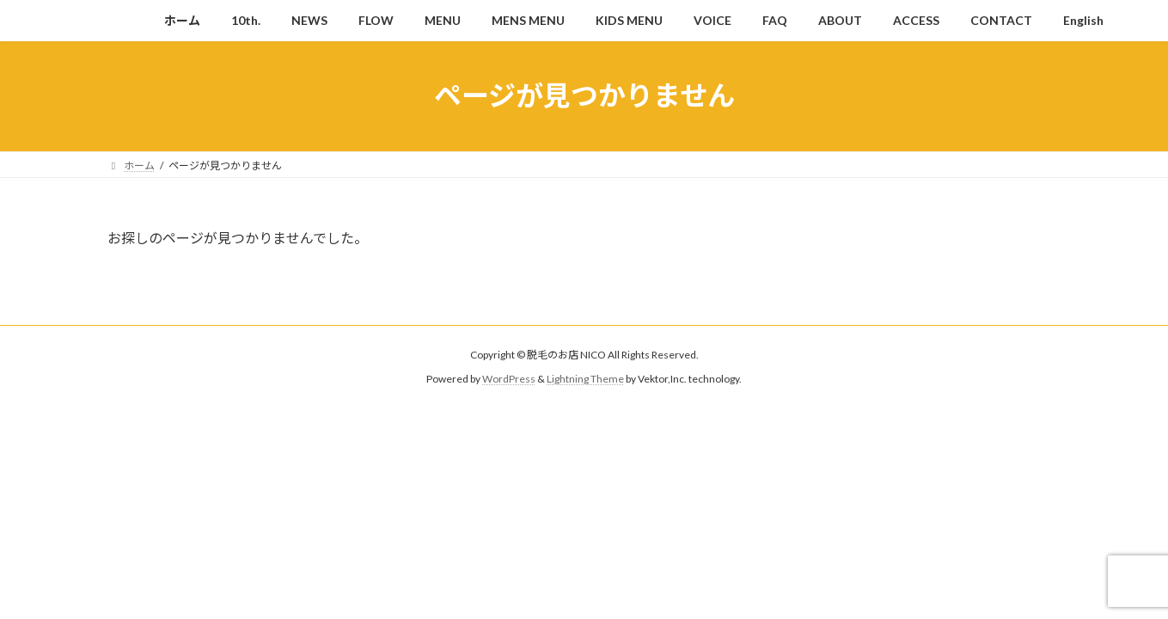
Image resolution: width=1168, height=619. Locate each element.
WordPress (508, 378)
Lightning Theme (585, 378)
